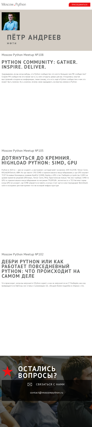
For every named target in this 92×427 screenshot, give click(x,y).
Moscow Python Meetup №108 (22, 55)
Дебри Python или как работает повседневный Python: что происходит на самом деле (41, 268)
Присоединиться (79, 4)
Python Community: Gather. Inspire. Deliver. (40, 64)
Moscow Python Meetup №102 (22, 254)
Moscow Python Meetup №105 (22, 151)
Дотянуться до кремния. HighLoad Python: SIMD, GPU (40, 160)
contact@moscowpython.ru (46, 392)
